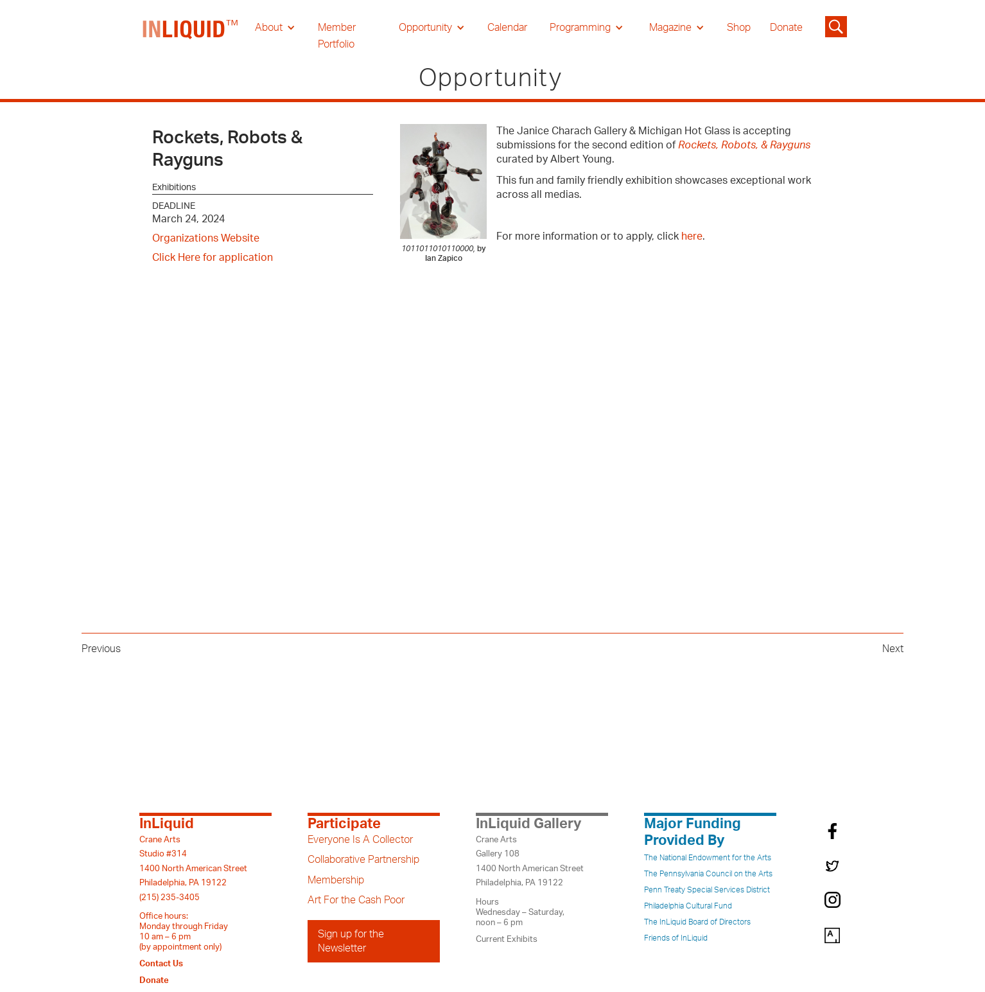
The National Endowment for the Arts (707, 858)
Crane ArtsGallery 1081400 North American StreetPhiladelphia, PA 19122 (530, 861)
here (691, 236)
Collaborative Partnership (363, 860)
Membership (336, 880)
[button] (275, 27)
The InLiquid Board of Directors (697, 922)
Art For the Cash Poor (356, 900)
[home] (190, 36)
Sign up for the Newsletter (351, 941)
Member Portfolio (337, 35)
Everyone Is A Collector (360, 840)
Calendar (507, 27)
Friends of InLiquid (676, 938)
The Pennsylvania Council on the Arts (708, 874)
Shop (739, 27)
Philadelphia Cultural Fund (688, 906)
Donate (786, 27)
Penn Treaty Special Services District (707, 890)
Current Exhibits (506, 939)
